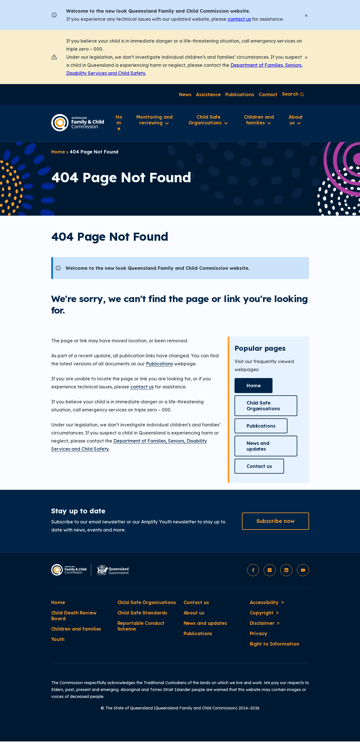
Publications (159, 364)
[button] (254, 385)
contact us (239, 19)
